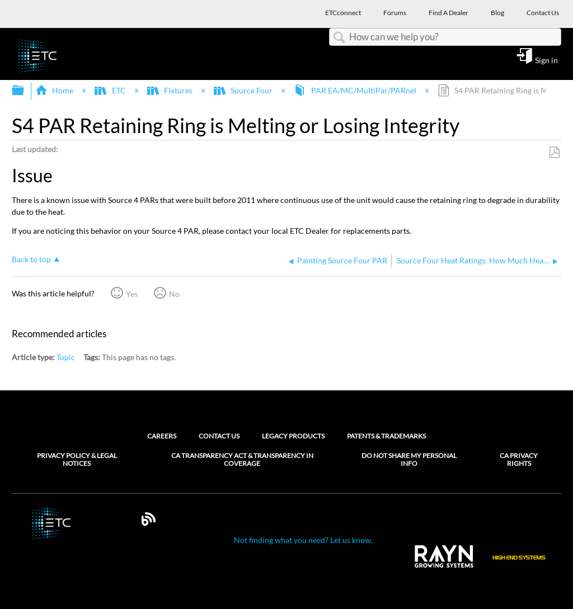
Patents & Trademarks (386, 436)
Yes (132, 294)
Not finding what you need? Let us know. (303, 540)
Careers (161, 436)
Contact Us (219, 436)
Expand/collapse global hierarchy (25, 90)
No (174, 294)
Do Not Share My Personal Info (409, 460)
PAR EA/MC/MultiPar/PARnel (355, 90)
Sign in (546, 59)
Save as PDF (554, 152)
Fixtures (170, 90)
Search (339, 37)
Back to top (31, 259)
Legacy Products (293, 436)
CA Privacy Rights (519, 460)
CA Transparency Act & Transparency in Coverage (242, 460)
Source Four (244, 90)
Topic (66, 357)
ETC (111, 90)
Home (55, 90)
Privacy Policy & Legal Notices (77, 460)
